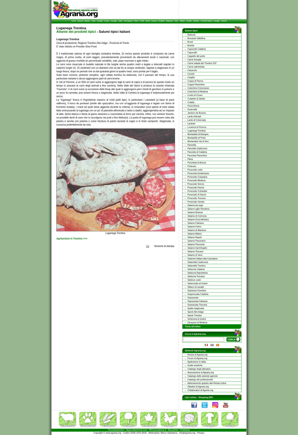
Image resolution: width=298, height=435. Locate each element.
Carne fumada (194, 59)
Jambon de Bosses (196, 113)
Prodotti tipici (206, 21)
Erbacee (169, 21)
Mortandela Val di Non (198, 141)
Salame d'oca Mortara (198, 219)
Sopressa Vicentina (196, 290)
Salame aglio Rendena (198, 209)
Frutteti (161, 21)
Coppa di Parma (195, 81)
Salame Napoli (194, 237)
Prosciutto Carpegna (197, 177)
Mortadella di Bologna (197, 134)
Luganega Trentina (196, 130)
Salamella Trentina (196, 265)
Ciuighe (191, 77)
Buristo (190, 45)
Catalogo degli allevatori (198, 369)
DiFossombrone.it (157, 430)
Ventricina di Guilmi (196, 319)
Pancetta (191, 145)
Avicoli (80, 21)
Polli (142, 21)
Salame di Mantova (196, 230)
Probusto (191, 166)
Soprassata (192, 297)
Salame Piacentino (196, 241)
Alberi (182, 21)
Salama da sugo (195, 205)
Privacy (200, 433)
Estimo (196, 21)
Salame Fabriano (195, 223)
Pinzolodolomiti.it (116, 430)
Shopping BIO (205, 397)
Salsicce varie (194, 280)
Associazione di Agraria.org (200, 372)
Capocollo (192, 52)
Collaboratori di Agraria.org (200, 390)
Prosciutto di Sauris (196, 194)
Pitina (190, 159)
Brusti (190, 42)
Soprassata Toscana (197, 305)
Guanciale (192, 109)
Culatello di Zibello (196, 99)
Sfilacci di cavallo (195, 287)
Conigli (114, 21)
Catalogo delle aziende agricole (202, 376)
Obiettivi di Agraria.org (198, 386)
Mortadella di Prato (196, 138)
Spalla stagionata (195, 308)
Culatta (190, 102)
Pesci (136, 21)
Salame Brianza (195, 212)
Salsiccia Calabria (196, 269)
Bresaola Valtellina (196, 38)
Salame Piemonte (196, 244)
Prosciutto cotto (194, 170)
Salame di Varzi (194, 255)
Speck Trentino (194, 315)
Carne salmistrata (195, 67)
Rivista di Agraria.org (197, 354)
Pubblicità (185, 430)
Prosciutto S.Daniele (197, 191)
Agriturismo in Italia (196, 362)
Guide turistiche (194, 365)
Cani (93, 21)
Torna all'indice (192, 326)
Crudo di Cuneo (195, 95)
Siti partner (173, 430)
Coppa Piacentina (196, 84)
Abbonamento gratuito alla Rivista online (206, 383)
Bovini (87, 21)
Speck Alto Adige (195, 312)
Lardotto (191, 123)
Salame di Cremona (197, 216)
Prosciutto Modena (196, 180)
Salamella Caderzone (197, 262)
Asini (73, 21)
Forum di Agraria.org (197, 358)
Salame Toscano (195, 251)
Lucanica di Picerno (196, 127)
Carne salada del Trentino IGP (202, 63)
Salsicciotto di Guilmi (197, 283)
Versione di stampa (164, 246)
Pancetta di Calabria (197, 152)
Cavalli (100, 21)
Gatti (120, 21)
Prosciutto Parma (195, 187)
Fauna (154, 21)
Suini (148, 21)
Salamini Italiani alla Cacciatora (202, 258)
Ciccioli (190, 74)
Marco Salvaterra (169, 433)
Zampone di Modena (197, 322)
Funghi (217, 21)
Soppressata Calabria (197, 294)
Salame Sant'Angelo (197, 248)
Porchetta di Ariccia (196, 162)
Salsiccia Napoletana (197, 273)
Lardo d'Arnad (194, 116)
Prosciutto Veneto (195, 202)
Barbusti (191, 35)
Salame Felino (194, 226)
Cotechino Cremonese (198, 88)
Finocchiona (193, 106)
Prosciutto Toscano (196, 198)
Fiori (176, 21)
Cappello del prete (196, 56)
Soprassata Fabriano (197, 301)
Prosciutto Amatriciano (198, 173)
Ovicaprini (128, 21)
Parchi (224, 21)
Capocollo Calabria (196, 49)
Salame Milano (194, 233)
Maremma (137, 430)
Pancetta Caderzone (197, 148)
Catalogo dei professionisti (200, 379)
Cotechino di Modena (197, 91)
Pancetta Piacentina (197, 155)
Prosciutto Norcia (195, 184)
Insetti (189, 21)
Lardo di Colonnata (196, 120)
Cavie (106, 21)
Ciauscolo (192, 70)
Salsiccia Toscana (196, 276)
